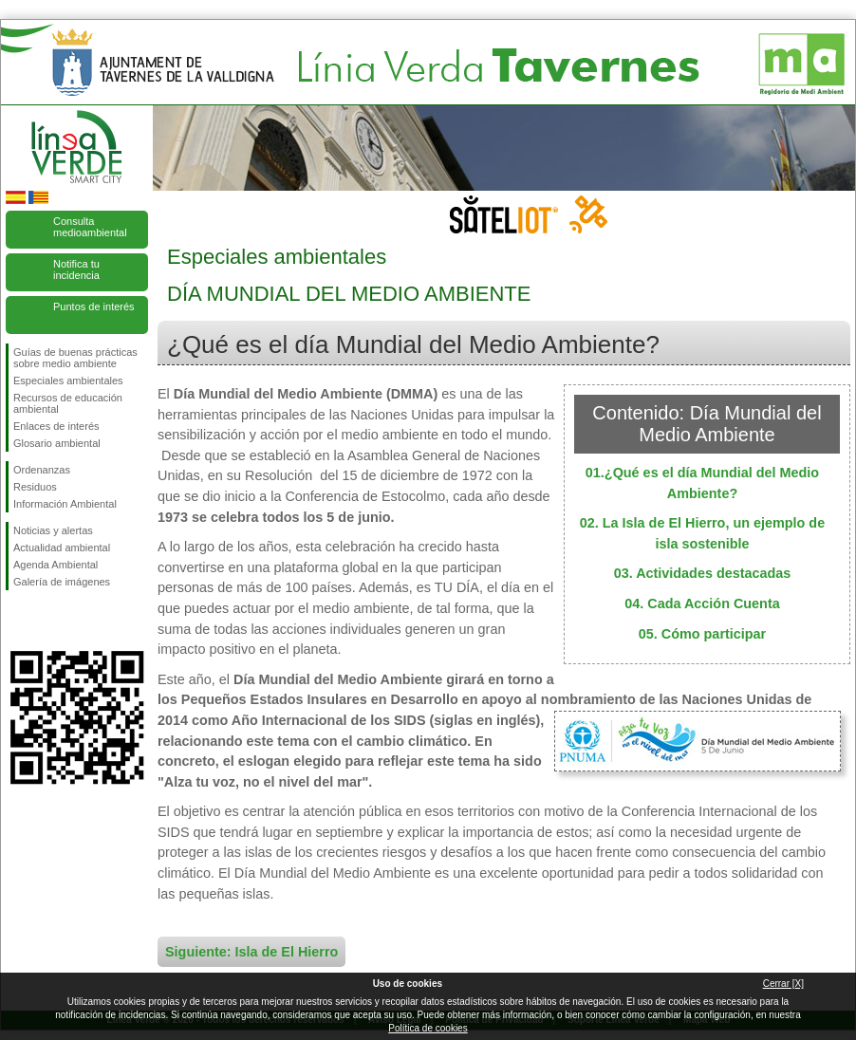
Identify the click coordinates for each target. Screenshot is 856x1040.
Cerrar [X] (783, 983)
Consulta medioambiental (90, 226)
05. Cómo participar (702, 633)
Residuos (35, 486)
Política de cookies (427, 1028)
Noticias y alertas (53, 530)
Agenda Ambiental (55, 564)
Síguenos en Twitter (48, 620)
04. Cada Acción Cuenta (701, 603)
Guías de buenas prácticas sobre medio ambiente (75, 357)
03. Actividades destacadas (702, 573)
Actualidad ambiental (61, 547)
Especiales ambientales (68, 380)
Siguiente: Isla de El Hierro (251, 951)
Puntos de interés (94, 306)
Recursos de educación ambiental (67, 403)
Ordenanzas (41, 469)
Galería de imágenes (61, 581)
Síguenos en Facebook (17, 620)
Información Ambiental (65, 504)
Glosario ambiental (57, 443)
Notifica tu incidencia (76, 269)
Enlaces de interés (56, 426)
